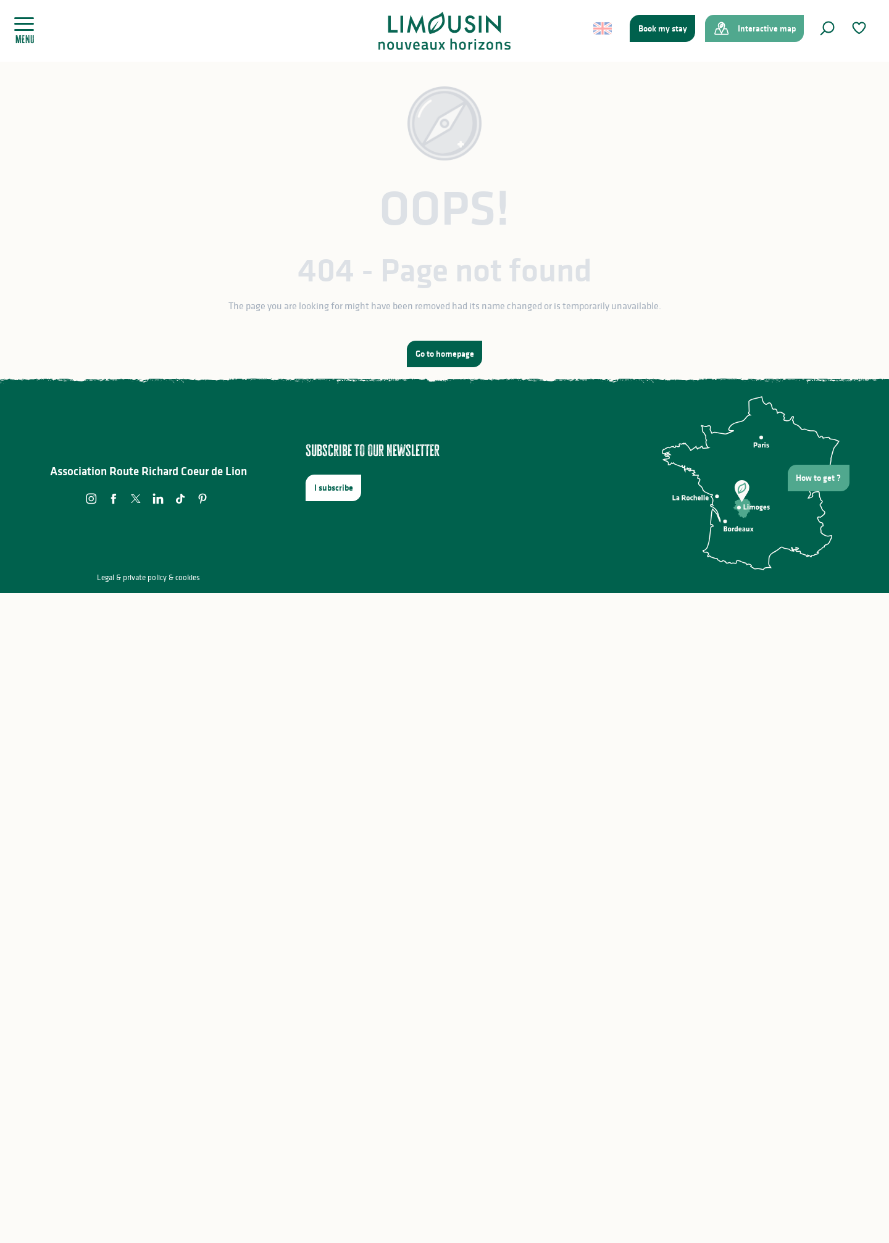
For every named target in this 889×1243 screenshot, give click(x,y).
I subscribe (333, 487)
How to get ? (818, 478)
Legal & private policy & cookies (148, 577)
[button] (827, 28)
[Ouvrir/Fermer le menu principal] (28, 31)
